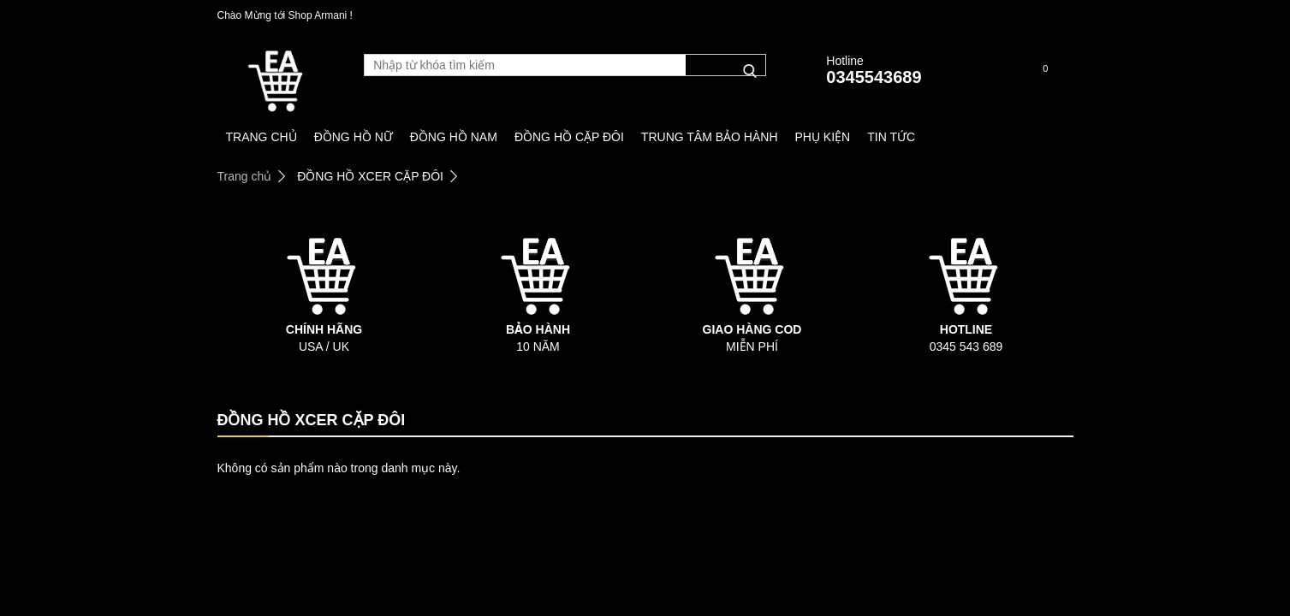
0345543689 (873, 77)
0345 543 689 (966, 346)
